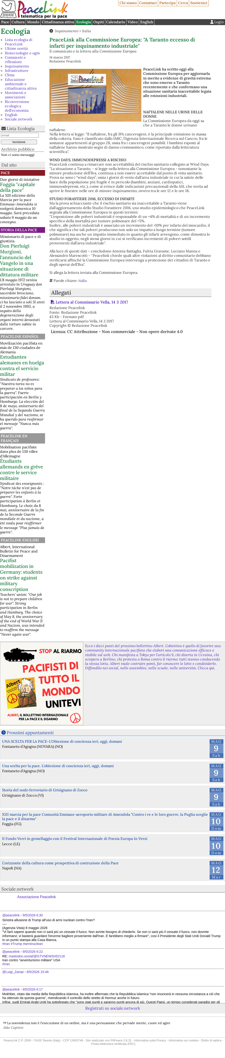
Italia (86, 31)
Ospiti (98, 22)
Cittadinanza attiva (58, 22)
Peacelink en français (14, 438)
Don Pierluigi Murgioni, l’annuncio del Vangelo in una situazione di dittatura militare (19, 260)
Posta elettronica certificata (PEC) (113, 1044)
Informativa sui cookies (183, 1040)
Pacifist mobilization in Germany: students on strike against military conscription (21, 574)
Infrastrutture (16, 70)
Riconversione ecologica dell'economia (17, 106)
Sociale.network (18, 119)
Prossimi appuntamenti (30, 732)
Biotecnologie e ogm (22, 53)
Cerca (183, 2)
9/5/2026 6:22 (33, 951)
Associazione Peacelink (36, 897)
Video (133, 22)
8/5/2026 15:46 (38, 972)
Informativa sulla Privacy (150, 1040)
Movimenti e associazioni (15, 94)
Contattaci (148, 2)
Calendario (115, 22)
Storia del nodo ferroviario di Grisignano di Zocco (44, 790)
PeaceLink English (20, 540)
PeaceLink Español (20, 336)
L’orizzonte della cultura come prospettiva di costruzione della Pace (60, 863)
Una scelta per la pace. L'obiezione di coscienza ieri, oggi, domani (58, 765)
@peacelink (11, 915)
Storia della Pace (19, 230)
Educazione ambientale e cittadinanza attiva (21, 84)
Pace (5, 22)
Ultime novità (16, 48)
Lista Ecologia (21, 128)
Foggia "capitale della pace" (17, 187)
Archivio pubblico (17, 149)
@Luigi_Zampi (13, 972)
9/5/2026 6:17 (33, 989)
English (146, 22)
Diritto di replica (211, 1040)
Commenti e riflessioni (15, 59)
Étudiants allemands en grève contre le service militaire (21, 469)
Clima (9, 75)
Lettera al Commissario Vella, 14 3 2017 (92, 302)
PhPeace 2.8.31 (121, 1040)
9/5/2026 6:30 (33, 915)
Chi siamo (128, 2)
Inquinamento (17, 66)
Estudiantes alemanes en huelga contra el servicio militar (22, 365)
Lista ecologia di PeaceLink (18, 41)
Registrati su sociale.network (112, 1008)
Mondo (33, 22)
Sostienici (198, 2)
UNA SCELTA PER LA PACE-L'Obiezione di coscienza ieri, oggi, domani (62, 741)
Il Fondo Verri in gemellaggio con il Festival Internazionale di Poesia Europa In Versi (74, 838)
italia (82, 280)
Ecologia (83, 22)
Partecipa (167, 2)
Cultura (18, 22)
